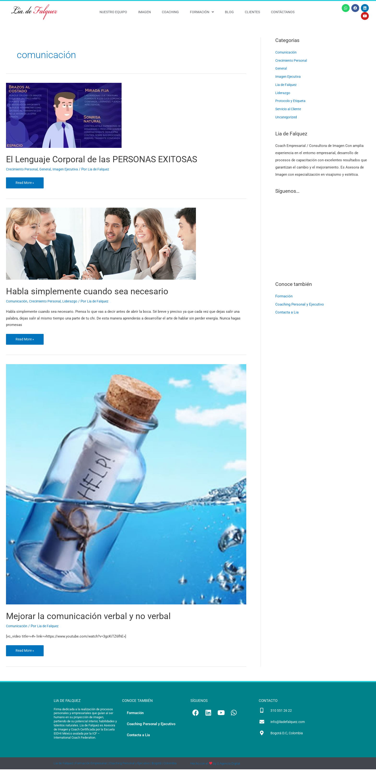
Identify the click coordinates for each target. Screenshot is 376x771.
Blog (229, 12)
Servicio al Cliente (289, 109)
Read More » (25, 181)
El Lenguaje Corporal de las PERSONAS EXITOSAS (113, 159)
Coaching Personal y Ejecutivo (299, 304)
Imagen (144, 12)
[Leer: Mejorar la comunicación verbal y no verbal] (126, 485)
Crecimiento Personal (23, 169)
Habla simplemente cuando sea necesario (95, 291)
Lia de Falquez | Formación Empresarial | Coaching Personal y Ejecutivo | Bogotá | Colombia (115, 765)
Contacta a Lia (287, 312)
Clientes (252, 12)
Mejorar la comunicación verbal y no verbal (97, 617)
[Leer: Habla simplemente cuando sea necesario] (101, 244)
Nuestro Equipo (113, 12)
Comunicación (17, 302)
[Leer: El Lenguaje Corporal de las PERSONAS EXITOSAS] (64, 115)
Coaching (170, 12)
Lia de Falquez (286, 85)
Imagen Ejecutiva (70, 169)
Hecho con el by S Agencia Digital (215, 765)
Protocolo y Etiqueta (291, 101)
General (48, 169)
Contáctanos (282, 12)
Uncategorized (286, 117)
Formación (202, 12)
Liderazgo (75, 302)
